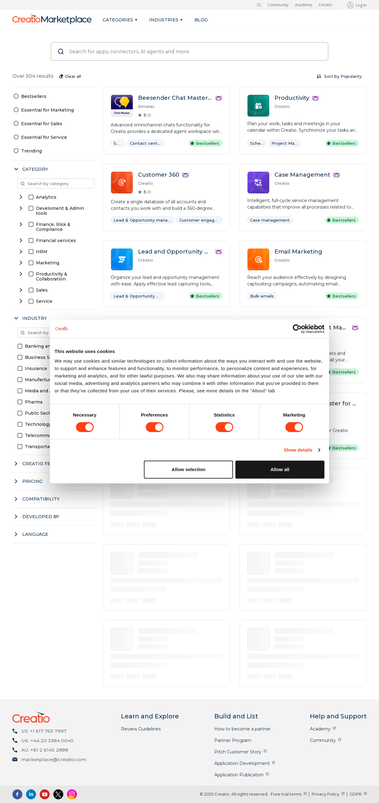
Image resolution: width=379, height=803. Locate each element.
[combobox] (351, 76)
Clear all (73, 76)
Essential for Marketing (47, 110)
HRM (41, 251)
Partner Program (232, 740)
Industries (163, 20)
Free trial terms (286, 794)
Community (278, 4)
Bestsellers (34, 96)
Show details (298, 449)
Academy (303, 4)
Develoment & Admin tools (60, 211)
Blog (201, 20)
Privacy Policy (325, 794)
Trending (31, 151)
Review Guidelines (141, 729)
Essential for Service (44, 137)
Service (44, 301)
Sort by (331, 76)
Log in (361, 5)
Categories (118, 20)
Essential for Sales (41, 123)
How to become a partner (242, 729)
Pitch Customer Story (237, 752)
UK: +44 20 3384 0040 (47, 740)
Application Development (242, 763)
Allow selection (188, 469)
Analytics (46, 197)
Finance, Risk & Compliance (53, 227)
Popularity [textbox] (351, 76)
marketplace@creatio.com (53, 759)
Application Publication (239, 775)
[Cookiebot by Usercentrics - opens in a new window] (297, 328)
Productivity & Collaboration (51, 276)
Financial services (56, 240)
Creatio (325, 4)
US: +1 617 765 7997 (43, 731)
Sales (42, 290)
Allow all (279, 469)
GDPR (356, 794)
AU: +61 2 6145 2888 (44, 750)
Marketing (47, 262)
